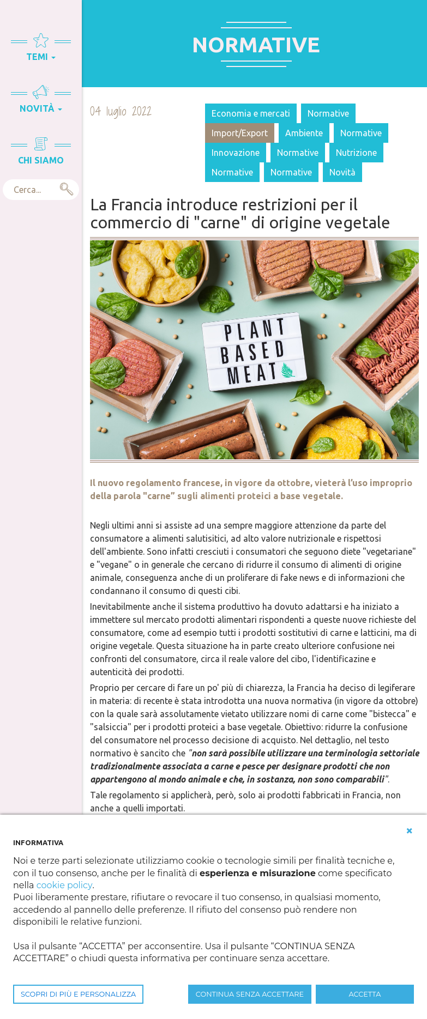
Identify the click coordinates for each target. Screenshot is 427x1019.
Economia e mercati (251, 113)
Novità (342, 172)
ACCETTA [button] (365, 994)
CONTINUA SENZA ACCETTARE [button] (250, 994)
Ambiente (304, 133)
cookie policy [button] (65, 885)
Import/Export (240, 133)
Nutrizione (356, 152)
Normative (328, 113)
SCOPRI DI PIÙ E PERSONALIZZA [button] (78, 994)
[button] (409, 831)
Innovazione (236, 152)
